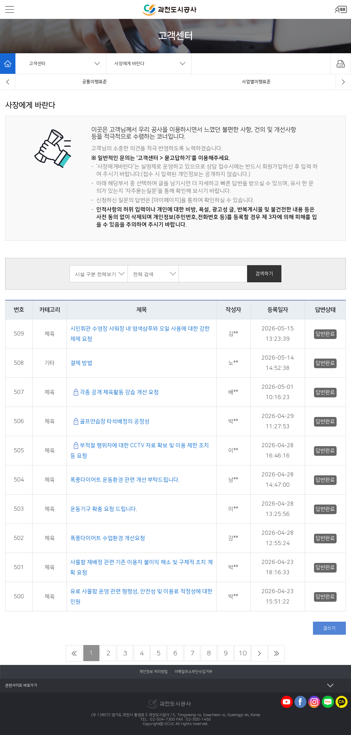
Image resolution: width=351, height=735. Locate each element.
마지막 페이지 (276, 653)
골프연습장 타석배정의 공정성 (114, 421)
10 (243, 653)
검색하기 (264, 273)
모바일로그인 (340, 9)
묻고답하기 (256, 81)
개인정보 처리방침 (153, 672)
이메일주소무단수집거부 (193, 672)
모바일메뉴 (9, 9)
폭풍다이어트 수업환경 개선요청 (107, 538)
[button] (7, 82)
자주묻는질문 (94, 81)
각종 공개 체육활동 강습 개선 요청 (119, 392)
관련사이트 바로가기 (21, 685)
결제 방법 (81, 363)
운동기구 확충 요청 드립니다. (103, 509)
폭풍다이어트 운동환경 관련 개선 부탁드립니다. (125, 480)
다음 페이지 (259, 653)
